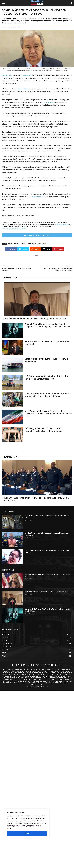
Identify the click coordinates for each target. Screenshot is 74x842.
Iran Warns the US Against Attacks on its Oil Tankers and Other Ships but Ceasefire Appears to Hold (48, 413)
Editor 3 (10, 27)
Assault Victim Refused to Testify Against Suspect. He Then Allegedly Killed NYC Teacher (47, 325)
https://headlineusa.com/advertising (13, 229)
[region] (26, 823)
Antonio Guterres (23, 89)
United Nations (48, 102)
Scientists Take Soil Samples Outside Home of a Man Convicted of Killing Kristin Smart (48, 394)
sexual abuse (26, 75)
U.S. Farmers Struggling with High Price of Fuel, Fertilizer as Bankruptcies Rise (47, 377)
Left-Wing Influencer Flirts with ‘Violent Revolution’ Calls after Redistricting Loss (44, 429)
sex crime (22, 243)
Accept (27, 833)
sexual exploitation (37, 197)
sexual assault (31, 243)
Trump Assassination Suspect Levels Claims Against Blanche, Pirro (34, 318)
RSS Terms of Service (62, 224)
